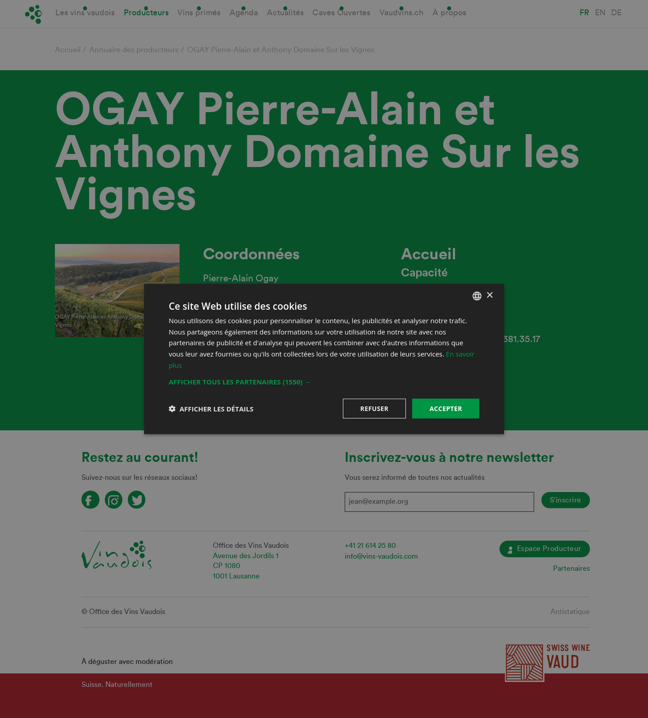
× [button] (489, 295)
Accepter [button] (445, 408)
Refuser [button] (374, 408)
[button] (324, 381)
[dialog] (324, 359)
